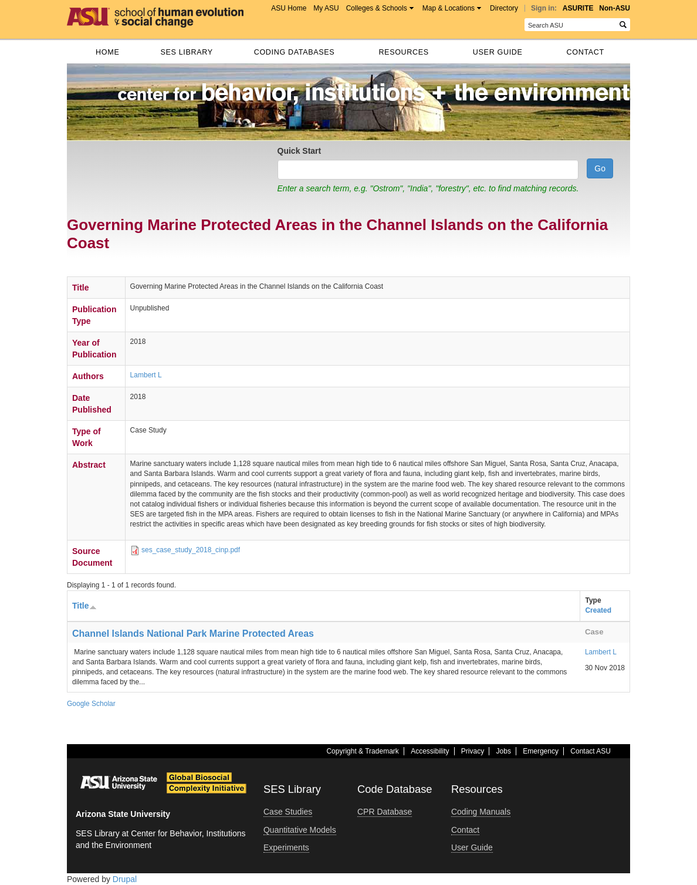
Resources (403, 52)
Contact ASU (590, 751)
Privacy (472, 751)
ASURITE (578, 8)
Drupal (125, 879)
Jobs (503, 751)
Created (598, 610)
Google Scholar (91, 704)
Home (107, 52)
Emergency (541, 751)
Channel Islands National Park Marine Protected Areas (193, 634)
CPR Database (384, 811)
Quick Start (300, 151)
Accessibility (430, 751)
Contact (585, 52)
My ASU (326, 8)
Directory (504, 8)
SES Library (186, 52)
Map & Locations (448, 8)
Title (84, 605)
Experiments (286, 847)
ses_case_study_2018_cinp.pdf (190, 550)
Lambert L (146, 375)
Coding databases (294, 52)
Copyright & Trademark (362, 751)
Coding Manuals (480, 811)
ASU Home (288, 8)
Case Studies (287, 811)
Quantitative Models (299, 830)
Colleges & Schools (376, 8)
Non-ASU (614, 8)
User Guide (498, 52)
